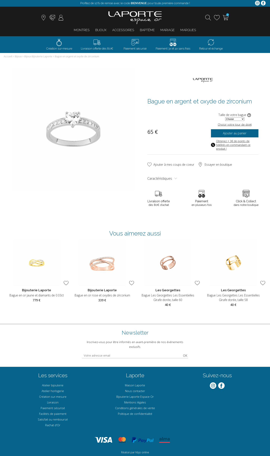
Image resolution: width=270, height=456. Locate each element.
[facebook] (263, 3)
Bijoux (101, 30)
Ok (185, 356)
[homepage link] (135, 17)
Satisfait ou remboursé (53, 419)
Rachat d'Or (52, 425)
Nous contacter (135, 391)
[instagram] (257, 3)
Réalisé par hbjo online (135, 452)
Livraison (52, 402)
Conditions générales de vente (135, 408)
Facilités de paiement (52, 414)
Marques (188, 30)
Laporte (135, 376)
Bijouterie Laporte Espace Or (135, 397)
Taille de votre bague (234, 115)
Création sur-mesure (52, 397)
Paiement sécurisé (53, 408)
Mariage (167, 30)
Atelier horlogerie (53, 391)
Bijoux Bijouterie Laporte (38, 56)
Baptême (147, 30)
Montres (82, 30)
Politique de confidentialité (135, 414)
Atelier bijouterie (52, 385)
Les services (52, 376)
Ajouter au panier (235, 133)
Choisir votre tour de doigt (235, 124)
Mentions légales (135, 402)
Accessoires (123, 30)
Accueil (8, 56)
